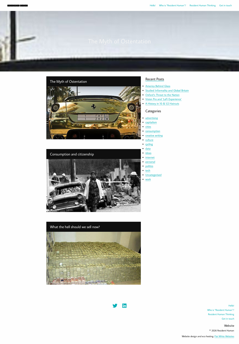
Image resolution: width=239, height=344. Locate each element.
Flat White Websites (224, 336)
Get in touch (225, 5)
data (148, 148)
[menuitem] (150, 5)
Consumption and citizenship (72, 154)
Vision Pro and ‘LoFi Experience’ (163, 99)
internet (150, 157)
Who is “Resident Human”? (172, 5)
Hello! (152, 5)
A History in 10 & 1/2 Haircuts (162, 103)
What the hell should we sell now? (75, 226)
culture (149, 140)
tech (147, 170)
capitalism (151, 122)
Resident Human (17, 5)
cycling (149, 144)
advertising (151, 118)
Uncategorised (153, 175)
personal (150, 161)
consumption (152, 131)
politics (149, 166)
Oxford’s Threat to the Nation (162, 95)
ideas (148, 153)
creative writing (154, 135)
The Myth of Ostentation (68, 81)
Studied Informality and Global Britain (167, 90)
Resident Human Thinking (203, 5)
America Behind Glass (157, 86)
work (148, 179)
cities (148, 126)
